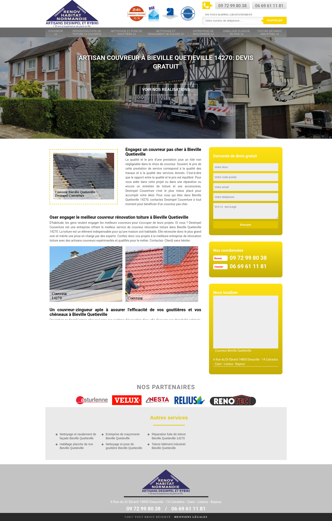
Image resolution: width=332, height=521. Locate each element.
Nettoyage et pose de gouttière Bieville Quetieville (124, 446)
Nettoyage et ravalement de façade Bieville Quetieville (78, 436)
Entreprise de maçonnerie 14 (203, 33)
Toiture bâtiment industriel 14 (269, 33)
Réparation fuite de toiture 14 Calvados (86, 33)
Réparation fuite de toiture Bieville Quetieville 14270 (169, 436)
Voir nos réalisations (166, 89)
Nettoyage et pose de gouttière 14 (126, 33)
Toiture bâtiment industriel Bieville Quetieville (168, 446)
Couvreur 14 (55, 33)
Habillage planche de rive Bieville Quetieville (76, 446)
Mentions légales (191, 516)
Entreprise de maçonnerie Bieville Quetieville (123, 436)
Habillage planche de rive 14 (236, 33)
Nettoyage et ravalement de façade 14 (165, 33)
